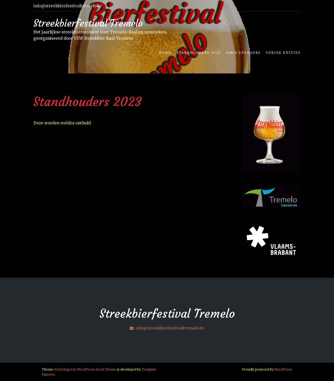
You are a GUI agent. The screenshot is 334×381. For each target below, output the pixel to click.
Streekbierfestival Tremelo (88, 23)
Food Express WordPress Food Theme (85, 369)
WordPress (283, 369)
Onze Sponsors (243, 53)
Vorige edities (283, 53)
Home (165, 53)
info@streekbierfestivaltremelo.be (167, 328)
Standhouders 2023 (199, 53)
